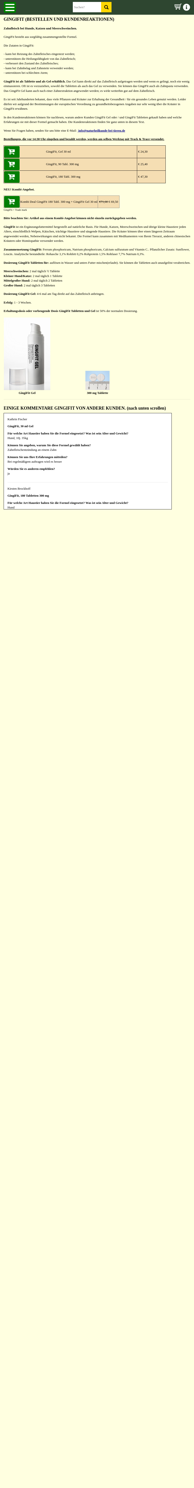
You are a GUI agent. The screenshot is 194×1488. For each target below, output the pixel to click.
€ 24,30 (142, 151)
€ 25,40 (142, 164)
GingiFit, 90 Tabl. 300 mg (62, 164)
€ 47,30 (142, 176)
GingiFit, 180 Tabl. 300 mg (63, 176)
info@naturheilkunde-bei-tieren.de (101, 130)
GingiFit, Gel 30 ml (58, 151)
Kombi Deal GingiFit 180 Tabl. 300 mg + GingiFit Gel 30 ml (58, 201)
